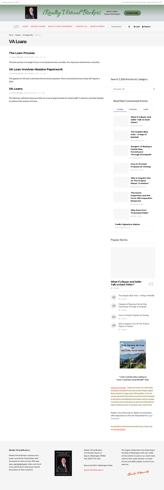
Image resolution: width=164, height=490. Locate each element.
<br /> (133, 60)
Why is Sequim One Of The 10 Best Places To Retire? (141, 181)
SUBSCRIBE (132, 13)
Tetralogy (116, 27)
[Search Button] (129, 26)
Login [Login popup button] (137, 26)
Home (25, 26)
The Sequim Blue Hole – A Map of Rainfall (139, 134)
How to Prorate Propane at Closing (134, 315)
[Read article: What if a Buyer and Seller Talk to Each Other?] (133, 263)
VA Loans (38, 35)
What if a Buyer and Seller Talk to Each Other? (141, 120)
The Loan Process (22, 53)
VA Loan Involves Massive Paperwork (36, 69)
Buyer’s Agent (38, 26)
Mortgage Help (28, 35)
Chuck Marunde (17, 57)
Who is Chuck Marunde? (60, 26)
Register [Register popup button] (146, 26)
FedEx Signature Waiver (127, 224)
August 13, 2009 (31, 93)
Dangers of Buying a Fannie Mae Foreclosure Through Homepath (133, 305)
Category (18, 35)
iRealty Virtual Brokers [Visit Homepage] (72, 13)
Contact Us (81, 26)
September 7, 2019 (31, 57)
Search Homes (97, 26)
